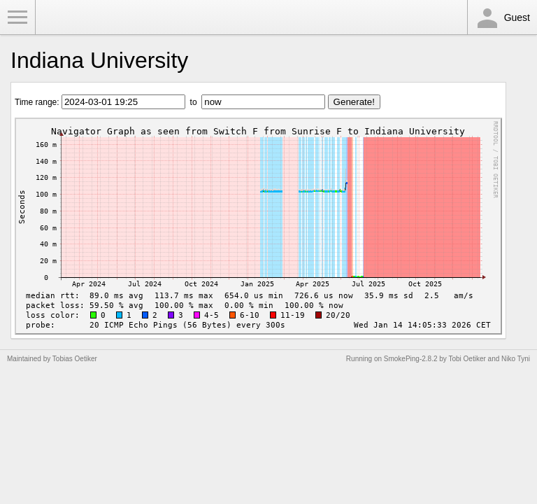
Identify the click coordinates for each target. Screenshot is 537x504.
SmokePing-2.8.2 (411, 359)
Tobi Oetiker (466, 359)
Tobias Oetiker (74, 359)
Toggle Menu (17, 17)
